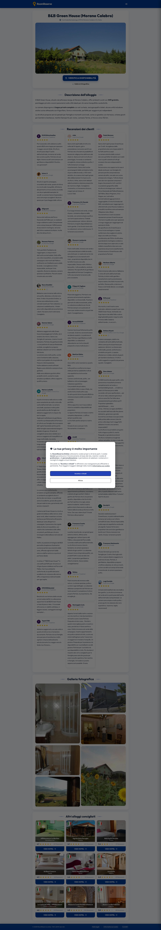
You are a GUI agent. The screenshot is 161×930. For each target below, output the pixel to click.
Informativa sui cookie (101, 466)
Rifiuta (80, 480)
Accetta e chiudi (80, 474)
